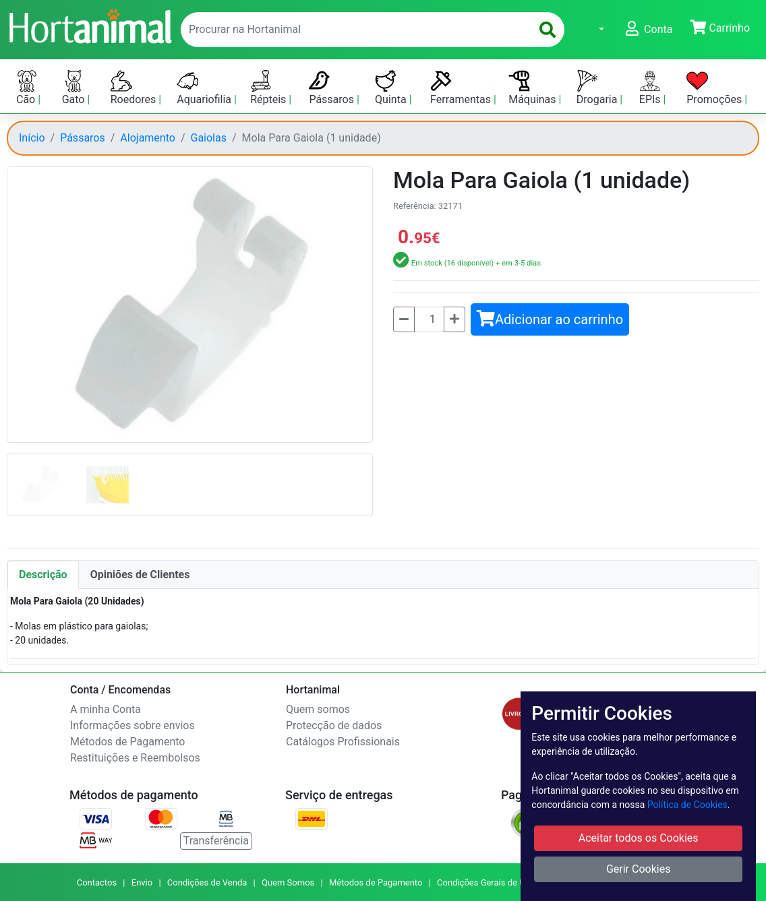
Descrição (43, 574)
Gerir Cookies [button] (638, 869)
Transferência (216, 840)
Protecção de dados (334, 725)
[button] (593, 29)
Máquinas (533, 88)
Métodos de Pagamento (127, 741)
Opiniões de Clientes (140, 574)
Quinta (392, 88)
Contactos (97, 882)
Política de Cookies (687, 804)
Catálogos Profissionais (343, 741)
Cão (27, 88)
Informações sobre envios (132, 725)
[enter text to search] (353, 29)
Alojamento (147, 137)
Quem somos (318, 709)
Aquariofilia (205, 88)
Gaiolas (209, 137)
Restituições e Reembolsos (135, 757)
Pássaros (333, 88)
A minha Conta (105, 709)
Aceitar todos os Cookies (639, 838)
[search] (547, 29)
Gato (75, 88)
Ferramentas (462, 88)
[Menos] (404, 319)
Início (32, 137)
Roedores (135, 88)
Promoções (715, 88)
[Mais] (454, 319)
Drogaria (598, 88)
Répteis (269, 88)
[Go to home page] (89, 24)
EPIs (651, 88)
